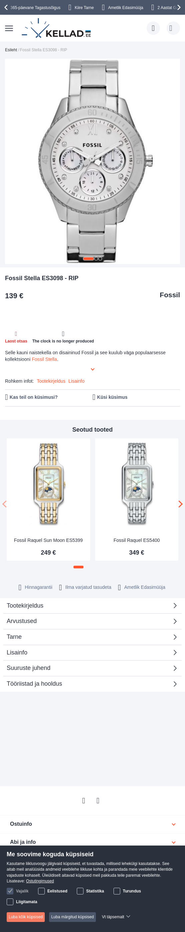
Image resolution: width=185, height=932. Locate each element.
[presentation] (7, 7)
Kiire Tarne (84, 7)
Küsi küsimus (112, 397)
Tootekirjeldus (51, 381)
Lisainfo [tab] (17, 652)
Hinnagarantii (38, 587)
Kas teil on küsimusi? (34, 397)
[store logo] (57, 28)
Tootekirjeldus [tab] (25, 605)
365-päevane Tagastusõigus (35, 7)
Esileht (11, 50)
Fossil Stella (44, 359)
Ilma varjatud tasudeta (88, 587)
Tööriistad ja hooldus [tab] (34, 683)
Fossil (170, 295)
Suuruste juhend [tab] (28, 668)
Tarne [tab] (14, 636)
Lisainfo (76, 381)
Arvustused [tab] (90, 623)
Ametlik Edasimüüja (125, 7)
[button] (88, 258)
